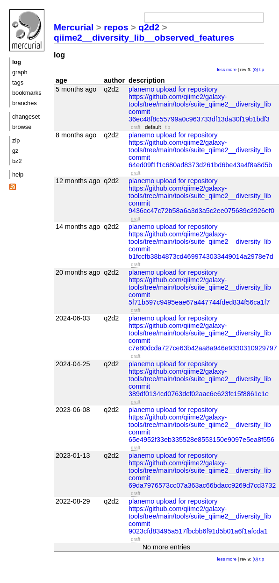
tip (261, 69)
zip (16, 140)
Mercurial (73, 27)
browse (21, 126)
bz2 (17, 160)
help (17, 174)
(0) (255, 69)
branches (24, 103)
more (231, 69)
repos (116, 27)
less (221, 69)
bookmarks (27, 92)
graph (20, 72)
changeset (26, 116)
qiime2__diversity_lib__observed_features (144, 38)
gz (15, 150)
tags (17, 82)
